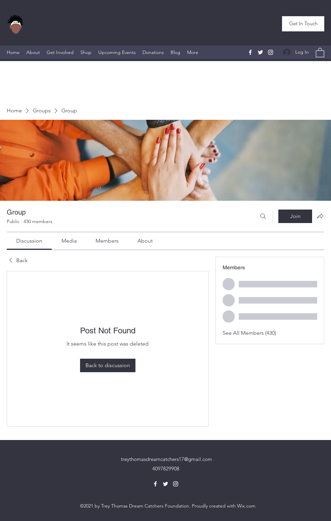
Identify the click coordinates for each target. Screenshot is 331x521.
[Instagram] (270, 52)
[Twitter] (260, 52)
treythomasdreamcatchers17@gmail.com (166, 459)
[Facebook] (250, 52)
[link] (29, 241)
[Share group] (320, 216)
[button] (303, 23)
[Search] (263, 216)
